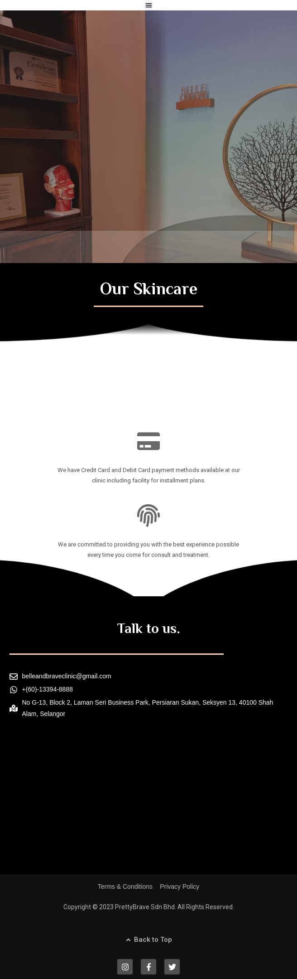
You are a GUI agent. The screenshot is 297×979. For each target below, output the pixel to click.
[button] (149, 5)
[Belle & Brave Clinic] (148, 809)
